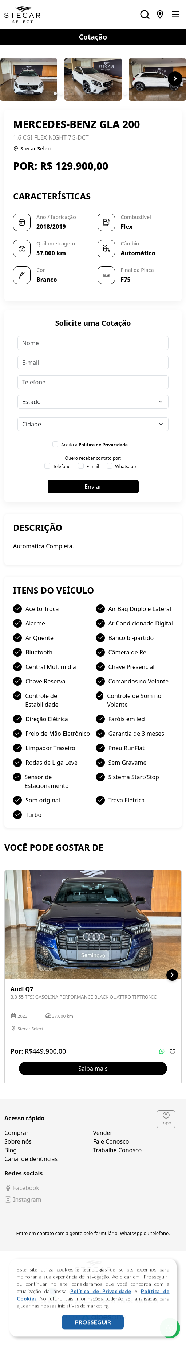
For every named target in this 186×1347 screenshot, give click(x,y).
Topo (166, 1119)
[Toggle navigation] (175, 14)
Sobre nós (18, 1141)
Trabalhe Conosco (117, 1150)
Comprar (16, 1133)
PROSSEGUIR (93, 1330)
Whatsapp (125, 466)
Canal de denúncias (31, 1159)
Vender (103, 1133)
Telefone (62, 466)
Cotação (93, 37)
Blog (10, 1150)
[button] (55, 93)
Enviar (93, 487)
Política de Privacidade (100, 1300)
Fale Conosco (111, 1141)
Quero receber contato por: (93, 458)
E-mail (93, 466)
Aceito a (94, 445)
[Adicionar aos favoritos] (172, 1051)
